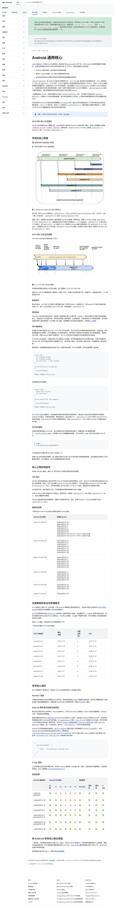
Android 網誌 (61, 889)
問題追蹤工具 (89, 902)
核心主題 (45, 50)
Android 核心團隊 (77, 845)
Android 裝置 (56, 12)
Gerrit (47, 851)
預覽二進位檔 (32, 893)
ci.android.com (51, 718)
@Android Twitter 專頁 (63, 883)
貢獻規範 (61, 851)
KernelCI (75, 700)
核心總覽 (66, 114)
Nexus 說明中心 (90, 889)
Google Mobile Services (92, 896)
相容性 (45, 12)
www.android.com (91, 893)
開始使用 (14, 12)
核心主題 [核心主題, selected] (35, 12)
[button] (11, 15)
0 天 (33, 767)
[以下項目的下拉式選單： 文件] (21, 2)
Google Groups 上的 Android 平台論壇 (68, 896)
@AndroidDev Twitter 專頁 (65, 886)
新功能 (4, 12)
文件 (39, 50)
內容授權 (51, 860)
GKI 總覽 (93, 321)
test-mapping (61, 729)
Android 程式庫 (32, 883)
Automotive (70, 12)
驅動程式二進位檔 (33, 899)
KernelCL (83, 702)
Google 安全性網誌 (62, 893)
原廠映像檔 (31, 896)
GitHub (30, 902)
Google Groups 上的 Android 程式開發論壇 (70, 899)
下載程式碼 (31, 889)
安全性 (25, 12)
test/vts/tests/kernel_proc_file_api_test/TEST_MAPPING (51, 733)
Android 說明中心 (90, 883)
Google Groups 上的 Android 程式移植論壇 (70, 902)
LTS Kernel (64, 103)
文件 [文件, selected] (18, 2)
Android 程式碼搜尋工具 (34, 2)
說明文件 (5, 8)
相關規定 (30, 886)
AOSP (33, 50)
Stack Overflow (90, 899)
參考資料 (82, 12)
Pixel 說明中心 (89, 886)
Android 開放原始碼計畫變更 (47, 29)
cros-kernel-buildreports (56, 769)
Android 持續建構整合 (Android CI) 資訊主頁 (78, 722)
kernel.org (70, 64)
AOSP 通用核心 (37, 64)
